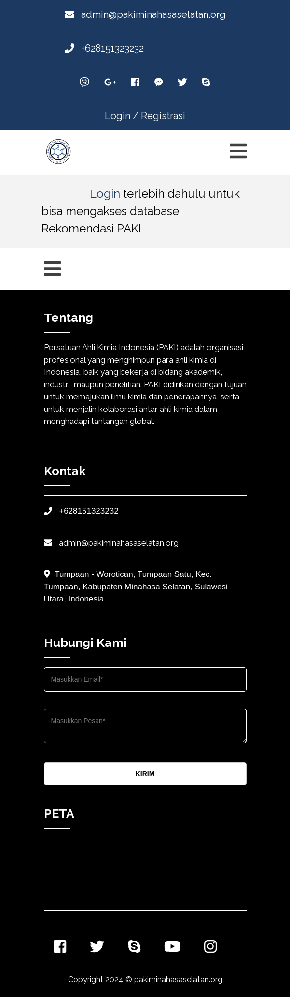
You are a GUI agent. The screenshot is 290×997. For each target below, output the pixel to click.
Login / (121, 116)
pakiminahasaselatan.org (178, 979)
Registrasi (163, 116)
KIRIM (145, 774)
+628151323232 (104, 48)
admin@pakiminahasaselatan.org (145, 14)
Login (105, 194)
